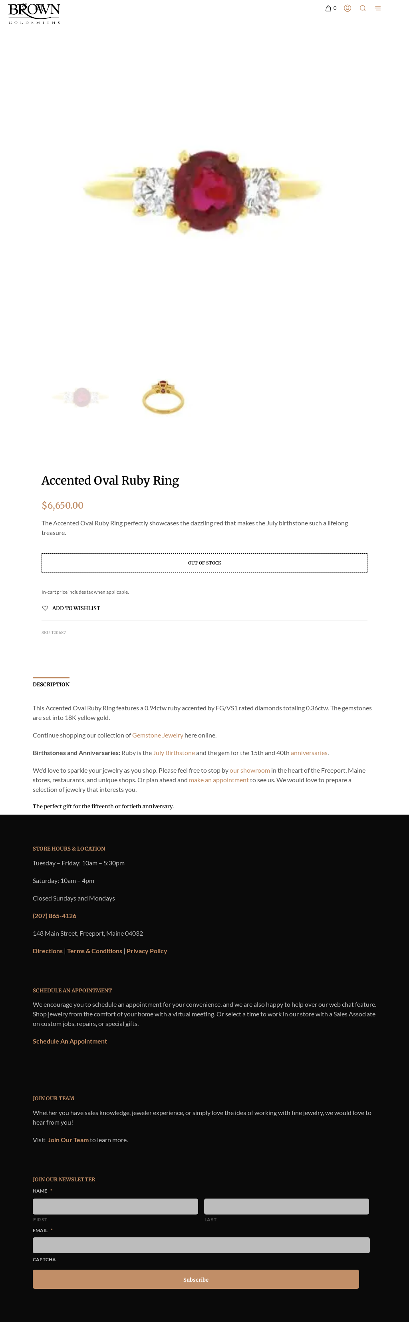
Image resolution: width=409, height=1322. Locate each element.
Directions (48, 950)
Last (210, 1220)
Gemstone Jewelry (157, 735)
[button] (330, 8)
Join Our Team (68, 1139)
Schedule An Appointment (70, 1041)
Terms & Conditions (94, 950)
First (40, 1220)
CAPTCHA (44, 1259)
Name (42, 1191)
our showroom (250, 770)
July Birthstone (174, 752)
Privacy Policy (147, 950)
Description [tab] (51, 684)
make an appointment (219, 779)
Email (43, 1230)
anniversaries (309, 752)
